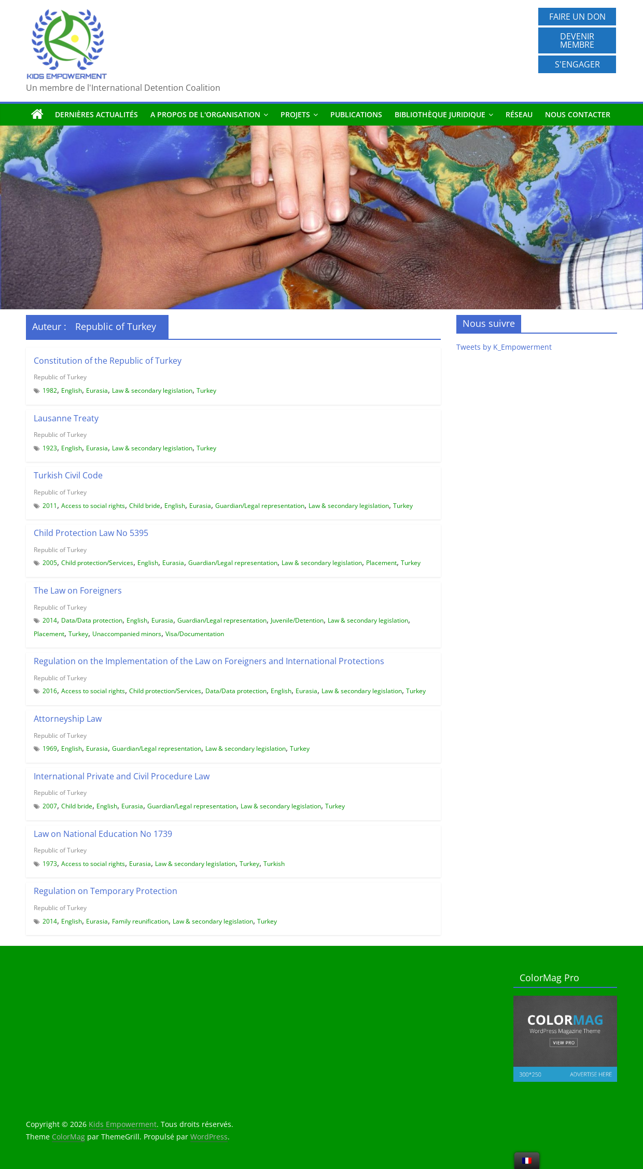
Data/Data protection (91, 620)
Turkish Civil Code (68, 475)
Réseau (519, 114)
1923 (50, 448)
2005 (50, 562)
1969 (50, 748)
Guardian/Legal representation (259, 505)
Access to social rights (93, 505)
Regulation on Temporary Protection (105, 891)
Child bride (144, 505)
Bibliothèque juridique (440, 114)
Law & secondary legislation (152, 390)
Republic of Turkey (60, 377)
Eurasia (97, 390)
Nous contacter (577, 114)
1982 (50, 390)
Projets (295, 114)
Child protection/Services (97, 562)
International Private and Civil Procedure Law (121, 776)
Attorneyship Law (68, 718)
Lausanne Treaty (66, 418)
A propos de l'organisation (205, 114)
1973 (50, 863)
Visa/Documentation (194, 633)
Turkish (274, 863)
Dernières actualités (96, 114)
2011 (50, 505)
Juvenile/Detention (297, 620)
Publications (356, 114)
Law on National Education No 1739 (103, 834)
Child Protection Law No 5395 (91, 533)
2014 (50, 620)
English (71, 390)
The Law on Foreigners (78, 590)
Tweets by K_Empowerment (504, 347)
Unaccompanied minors (126, 633)
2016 (50, 690)
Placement (381, 562)
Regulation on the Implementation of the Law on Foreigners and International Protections (209, 661)
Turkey (206, 390)
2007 (50, 806)
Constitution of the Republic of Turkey (107, 360)
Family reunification (140, 921)
